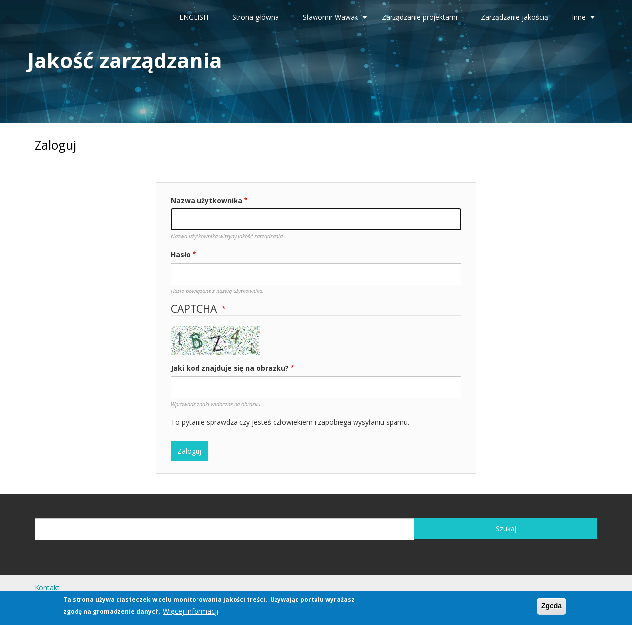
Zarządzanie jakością (514, 17)
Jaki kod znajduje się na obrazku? (230, 368)
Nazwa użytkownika (206, 200)
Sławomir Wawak (336, 20)
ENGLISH (193, 17)
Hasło (181, 254)
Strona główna (255, 17)
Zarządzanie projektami (419, 17)
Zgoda (551, 607)
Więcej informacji (190, 612)
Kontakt (47, 587)
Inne (584, 20)
